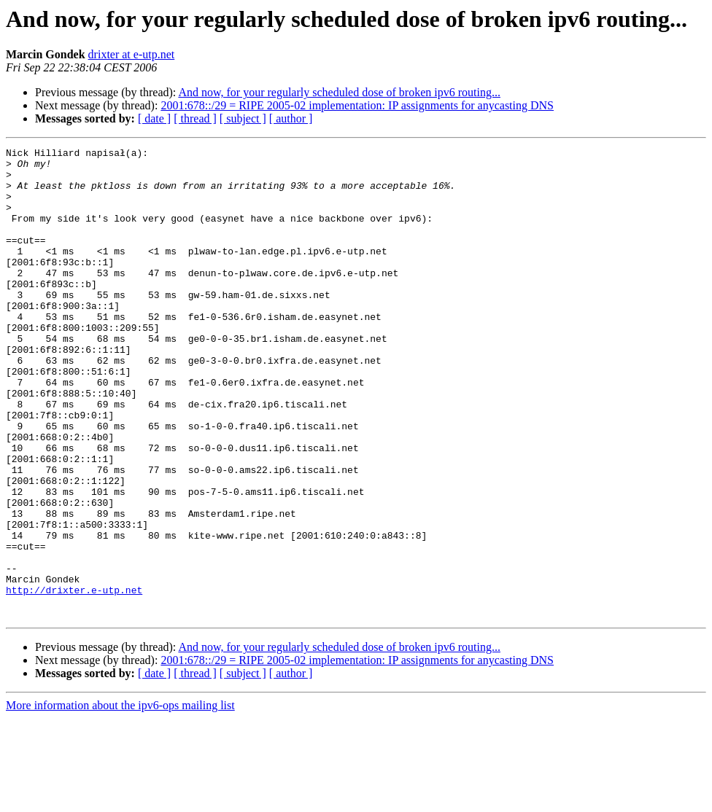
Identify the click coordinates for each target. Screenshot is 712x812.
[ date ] (154, 118)
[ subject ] (243, 118)
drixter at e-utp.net (131, 54)
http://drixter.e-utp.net (74, 679)
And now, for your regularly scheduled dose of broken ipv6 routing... (339, 92)
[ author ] (291, 118)
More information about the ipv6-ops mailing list (120, 799)
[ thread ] (195, 118)
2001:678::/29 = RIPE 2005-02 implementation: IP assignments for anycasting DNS (357, 105)
